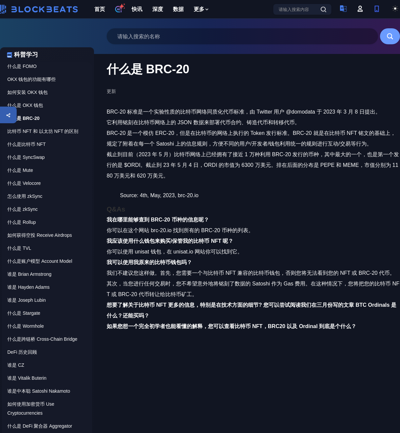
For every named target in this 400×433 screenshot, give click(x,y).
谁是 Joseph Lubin (26, 300)
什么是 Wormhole (25, 326)
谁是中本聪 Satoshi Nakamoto (38, 391)
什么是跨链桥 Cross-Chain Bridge (42, 339)
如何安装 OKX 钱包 (27, 92)
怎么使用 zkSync (24, 196)
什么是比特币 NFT (26, 144)
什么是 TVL (19, 248)
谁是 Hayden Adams (28, 287)
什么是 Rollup (21, 222)
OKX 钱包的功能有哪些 (31, 79)
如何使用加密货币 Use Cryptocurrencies (30, 408)
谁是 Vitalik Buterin (26, 378)
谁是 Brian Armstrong (29, 274)
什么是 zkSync (22, 209)
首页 (99, 9)
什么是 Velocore (24, 183)
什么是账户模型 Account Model (39, 261)
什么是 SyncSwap (26, 157)
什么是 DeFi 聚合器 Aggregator (39, 426)
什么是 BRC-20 (23, 118)
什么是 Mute (20, 170)
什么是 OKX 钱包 (25, 105)
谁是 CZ (15, 365)
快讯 (137, 9)
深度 (157, 9)
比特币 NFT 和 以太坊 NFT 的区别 (42, 131)
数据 (178, 9)
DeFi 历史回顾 (22, 352)
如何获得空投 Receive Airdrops (39, 235)
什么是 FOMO (22, 66)
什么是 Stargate (23, 313)
